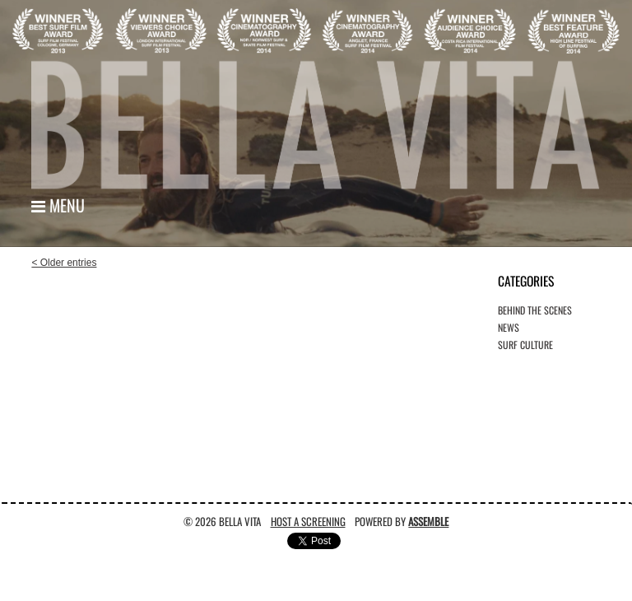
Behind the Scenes (535, 310)
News (508, 327)
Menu (58, 205)
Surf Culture (525, 345)
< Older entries (63, 262)
